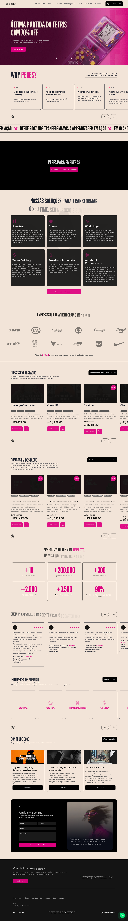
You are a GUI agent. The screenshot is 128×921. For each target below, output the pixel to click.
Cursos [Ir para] (27, 900)
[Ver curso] (27, 395)
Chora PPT (52, 407)
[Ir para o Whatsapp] (122, 915)
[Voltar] (56, 58)
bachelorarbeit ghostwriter (94, 239)
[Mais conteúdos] (109, 741)
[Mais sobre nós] (109, 681)
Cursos (50, 4)
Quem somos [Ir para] (17, 900)
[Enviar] (37, 845)
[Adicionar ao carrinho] (26, 431)
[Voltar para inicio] (10, 3)
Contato (98, 4)
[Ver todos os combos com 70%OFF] (102, 462)
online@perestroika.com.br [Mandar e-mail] (22, 908)
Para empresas (69, 4)
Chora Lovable (40, 4)
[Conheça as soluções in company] (64, 171)
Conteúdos (89, 4)
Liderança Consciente (22, 407)
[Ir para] (27, 773)
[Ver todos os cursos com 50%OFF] (102, 375)
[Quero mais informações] (64, 294)
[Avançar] (71, 58)
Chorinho (89, 407)
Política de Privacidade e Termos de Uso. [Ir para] (62, 913)
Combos (59, 4)
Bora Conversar (21, 883)
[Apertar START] (18, 49)
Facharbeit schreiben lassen (58, 243)
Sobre (80, 4)
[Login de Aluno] (114, 3)
